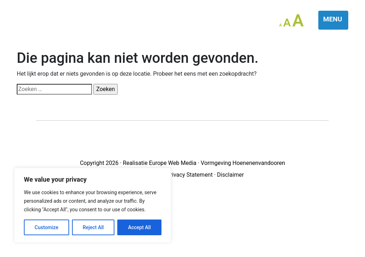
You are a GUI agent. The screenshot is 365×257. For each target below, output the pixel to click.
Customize (46, 227)
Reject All (93, 227)
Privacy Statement (189, 174)
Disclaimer (230, 174)
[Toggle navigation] (333, 20)
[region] (92, 205)
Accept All (139, 227)
